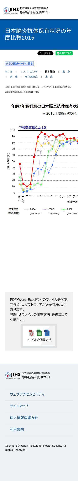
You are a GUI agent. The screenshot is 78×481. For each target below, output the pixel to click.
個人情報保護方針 (24, 418)
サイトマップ (19, 406)
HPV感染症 (31, 76)
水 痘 (49, 76)
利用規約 (17, 429)
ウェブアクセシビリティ (27, 394)
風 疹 (66, 71)
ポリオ (8, 71)
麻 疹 (13, 76)
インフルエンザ (28, 71)
